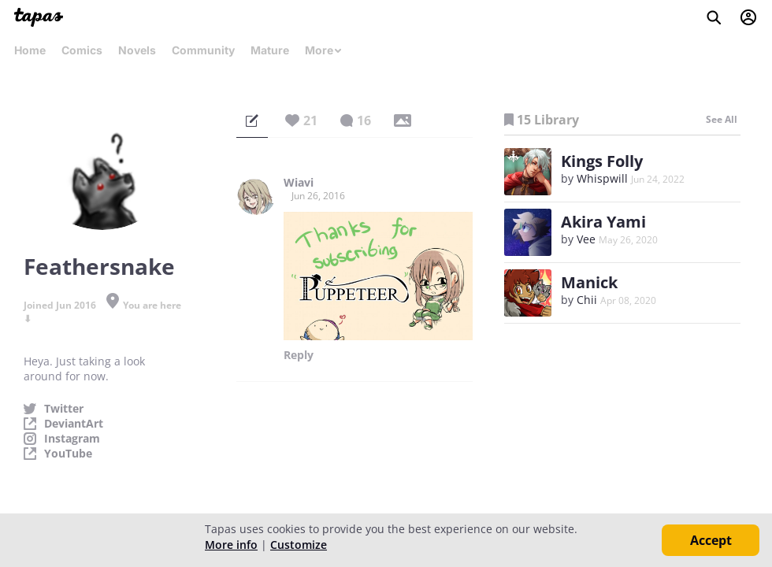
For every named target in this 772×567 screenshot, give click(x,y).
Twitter (64, 408)
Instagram (72, 438)
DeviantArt (73, 423)
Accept (711, 540)
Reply (299, 355)
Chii (587, 299)
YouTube (68, 453)
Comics (81, 50)
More (324, 50)
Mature (270, 50)
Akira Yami (603, 221)
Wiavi (299, 183)
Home (30, 50)
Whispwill (602, 178)
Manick (589, 282)
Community (203, 50)
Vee (586, 239)
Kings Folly (602, 161)
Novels (137, 50)
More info (231, 544)
